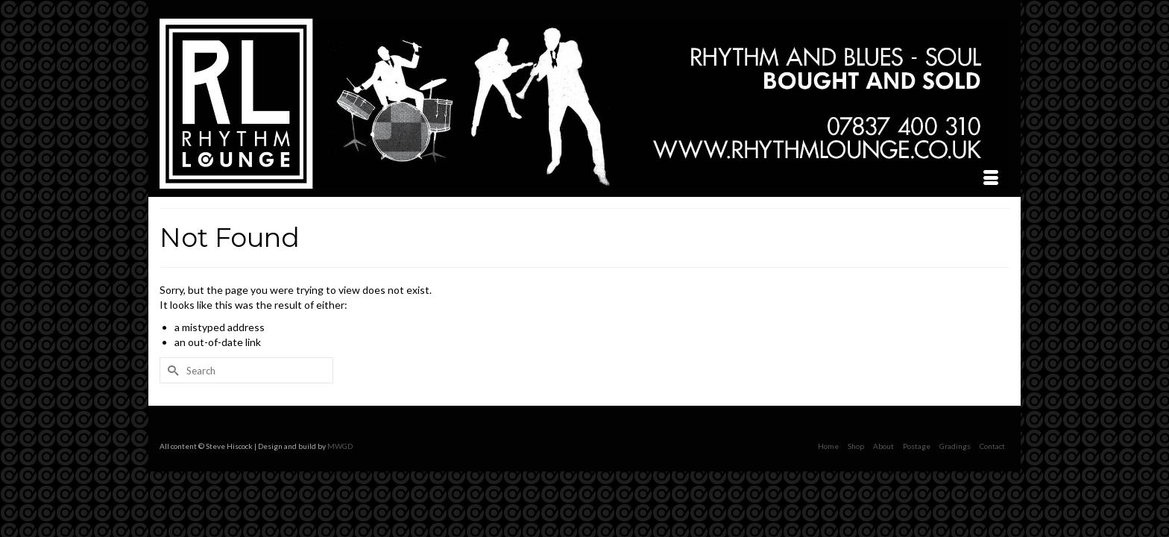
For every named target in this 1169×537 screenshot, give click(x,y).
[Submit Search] (171, 421)
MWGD (340, 496)
